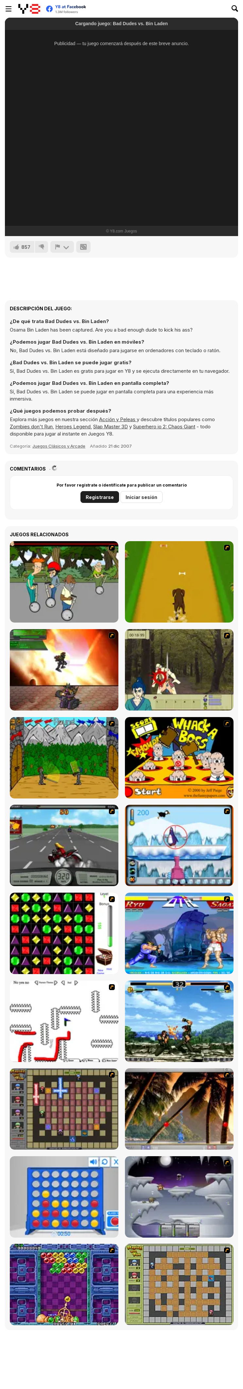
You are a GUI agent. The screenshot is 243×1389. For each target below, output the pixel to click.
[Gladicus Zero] (64, 670)
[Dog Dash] (179, 582)
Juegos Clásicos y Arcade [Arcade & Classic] (58, 446)
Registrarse (100, 497)
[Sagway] (64, 582)
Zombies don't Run (31, 426)
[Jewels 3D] (64, 933)
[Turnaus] (64, 757)
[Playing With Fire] (179, 1284)
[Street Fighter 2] (179, 933)
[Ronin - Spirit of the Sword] (179, 670)
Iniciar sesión (141, 497)
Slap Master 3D (110, 426)
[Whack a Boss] (179, 757)
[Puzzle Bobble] (64, 1284)
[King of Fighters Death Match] (179, 1021)
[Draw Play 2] (64, 1021)
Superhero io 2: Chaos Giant (164, 426)
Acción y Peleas (118, 419)
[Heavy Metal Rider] (64, 845)
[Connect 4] (64, 1197)
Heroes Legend (73, 426)
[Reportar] (62, 247)
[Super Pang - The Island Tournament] (179, 1109)
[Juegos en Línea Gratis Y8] (29, 9)
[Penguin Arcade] (179, 845)
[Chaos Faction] (179, 1197)
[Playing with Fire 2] (64, 1109)
